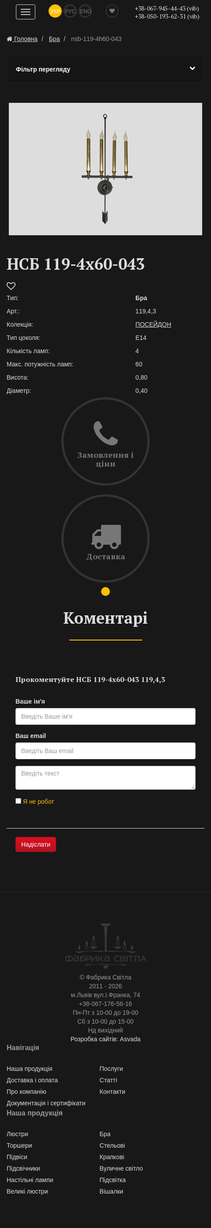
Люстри (17, 1134)
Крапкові (112, 1156)
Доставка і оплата (32, 1080)
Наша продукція (30, 1068)
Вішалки (112, 1191)
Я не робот (34, 801)
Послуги (111, 1068)
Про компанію (26, 1091)
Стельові (112, 1145)
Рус (70, 11)
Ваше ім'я (30, 701)
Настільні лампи (30, 1179)
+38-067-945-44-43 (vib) (167, 8)
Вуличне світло (121, 1168)
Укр (55, 11)
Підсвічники (23, 1168)
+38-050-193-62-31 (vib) (167, 16)
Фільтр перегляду (105, 69)
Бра (105, 1134)
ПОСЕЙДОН (153, 324)
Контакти (112, 1091)
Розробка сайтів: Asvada (106, 1039)
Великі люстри (27, 1191)
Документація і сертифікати (46, 1103)
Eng (85, 11)
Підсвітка (113, 1179)
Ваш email (30, 735)
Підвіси (17, 1156)
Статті (108, 1080)
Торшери (19, 1145)
